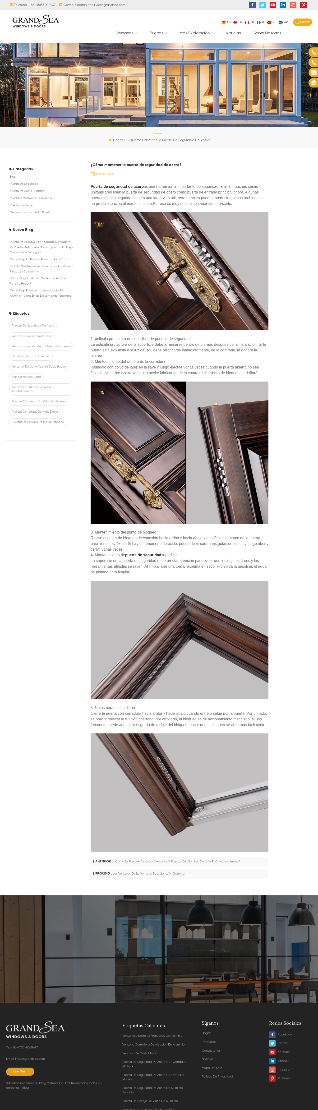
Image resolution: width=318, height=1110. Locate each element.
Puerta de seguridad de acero (117, 186)
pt (271, 22)
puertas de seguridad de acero (33, 325)
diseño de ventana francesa (31, 356)
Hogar (115, 140)
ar (283, 22)
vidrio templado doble (26, 377)
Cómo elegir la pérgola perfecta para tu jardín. (41, 259)
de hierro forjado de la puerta (30, 212)
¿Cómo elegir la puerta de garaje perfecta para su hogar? (38, 281)
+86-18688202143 (42, 5)
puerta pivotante (21, 205)
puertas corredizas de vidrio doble (35, 411)
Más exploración (195, 33)
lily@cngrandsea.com (109, 5)
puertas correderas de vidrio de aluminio (39, 401)
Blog (13, 176)
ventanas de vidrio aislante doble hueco (39, 366)
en (237, 22)
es (226, 22)
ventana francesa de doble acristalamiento (41, 346)
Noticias (233, 33)
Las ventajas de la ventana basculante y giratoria (148, 873)
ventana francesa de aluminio (32, 336)
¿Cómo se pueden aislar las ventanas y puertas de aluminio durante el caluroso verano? (177, 861)
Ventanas (125, 33)
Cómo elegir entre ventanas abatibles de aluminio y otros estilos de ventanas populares (40, 293)
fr (249, 22)
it (260, 22)
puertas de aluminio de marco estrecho (38, 422)
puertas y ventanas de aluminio (31, 198)
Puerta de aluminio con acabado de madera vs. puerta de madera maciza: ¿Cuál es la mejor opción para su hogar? (42, 247)
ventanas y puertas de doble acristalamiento (31, 389)
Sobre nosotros (267, 33)
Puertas (156, 33)
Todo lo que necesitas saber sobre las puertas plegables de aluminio (42, 269)
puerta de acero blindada (27, 191)
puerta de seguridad (24, 184)
